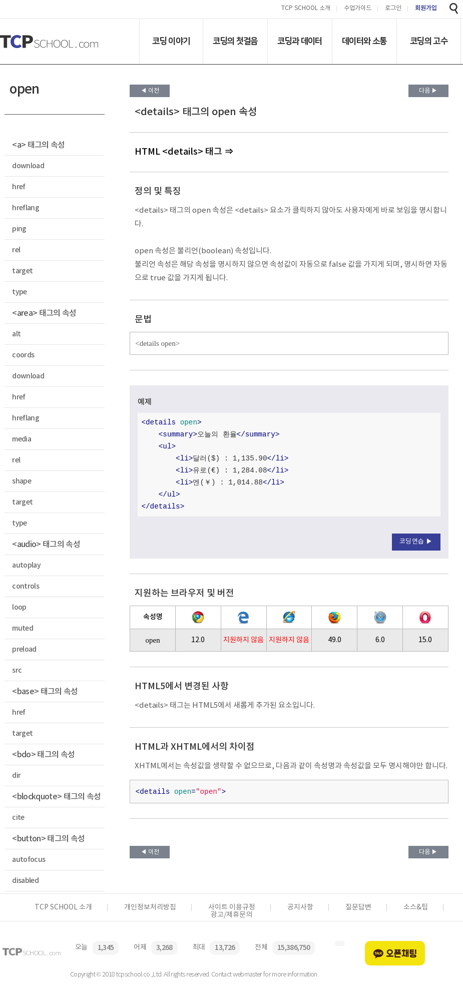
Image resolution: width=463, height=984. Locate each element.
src (17, 670)
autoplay (26, 565)
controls (25, 586)
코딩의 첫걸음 (235, 41)
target (22, 271)
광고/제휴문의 (231, 914)
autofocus (28, 859)
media (21, 439)
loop (19, 607)
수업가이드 (357, 9)
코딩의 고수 (428, 41)
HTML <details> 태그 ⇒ (184, 152)
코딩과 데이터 (299, 41)
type (19, 292)
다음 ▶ (428, 91)
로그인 (393, 9)
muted (22, 628)
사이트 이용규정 (231, 907)
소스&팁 (415, 907)
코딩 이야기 (171, 41)
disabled (25, 880)
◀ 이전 (150, 91)
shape (21, 481)
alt (16, 334)
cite (18, 817)
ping (19, 229)
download (28, 166)
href (18, 187)
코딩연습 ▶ (416, 542)
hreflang (25, 208)
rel (16, 250)
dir (16, 775)
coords (23, 355)
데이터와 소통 (364, 41)
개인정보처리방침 (150, 907)
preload (24, 649)
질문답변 (358, 907)
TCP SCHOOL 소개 (305, 9)
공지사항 (300, 907)
